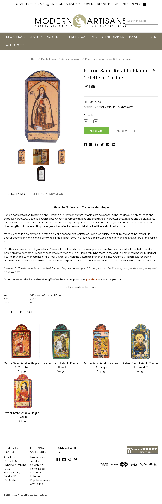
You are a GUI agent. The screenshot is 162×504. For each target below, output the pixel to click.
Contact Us (10, 461)
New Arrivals (15, 36)
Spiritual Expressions (71, 59)
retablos (28, 279)
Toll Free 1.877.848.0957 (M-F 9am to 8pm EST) (48, 4)
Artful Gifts (15, 45)
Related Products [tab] (21, 312)
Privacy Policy (12, 472)
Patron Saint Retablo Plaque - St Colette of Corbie (108, 59)
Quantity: (89, 115)
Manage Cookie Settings (36, 495)
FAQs (7, 468)
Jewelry (36, 36)
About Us (9, 457)
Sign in (88, 4)
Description (16, 193)
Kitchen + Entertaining (108, 36)
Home (34, 59)
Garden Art (55, 36)
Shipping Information (48, 193)
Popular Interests (142, 36)
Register (103, 4)
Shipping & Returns (15, 464)
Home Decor (78, 36)
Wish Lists (121, 4)
